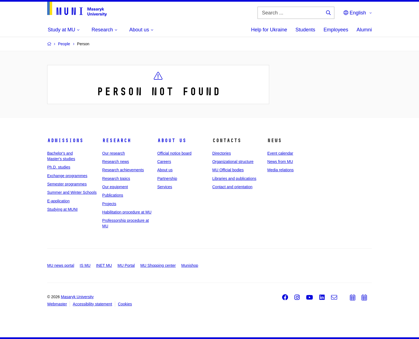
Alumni (364, 29)
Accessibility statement (92, 304)
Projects (109, 204)
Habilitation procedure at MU (126, 212)
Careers (164, 161)
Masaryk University (77, 297)
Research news (115, 161)
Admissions (65, 140)
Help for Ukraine (269, 29)
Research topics (116, 178)
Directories (221, 153)
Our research (113, 153)
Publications (112, 195)
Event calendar (280, 153)
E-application (58, 201)
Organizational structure (233, 161)
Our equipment (115, 187)
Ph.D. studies (58, 167)
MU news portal (60, 265)
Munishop (189, 265)
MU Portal (126, 265)
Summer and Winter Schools (72, 192)
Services (164, 187)
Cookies (125, 304)
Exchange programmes (67, 176)
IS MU (85, 265)
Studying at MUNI (62, 209)
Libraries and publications (234, 178)
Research (116, 140)
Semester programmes (67, 184)
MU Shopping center (158, 265)
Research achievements (123, 170)
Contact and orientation (232, 187)
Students (305, 29)
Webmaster (57, 304)
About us (171, 140)
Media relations (280, 170)
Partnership (167, 178)
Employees (336, 29)
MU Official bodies (228, 170)
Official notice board (174, 153)
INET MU (104, 265)
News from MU (280, 161)
